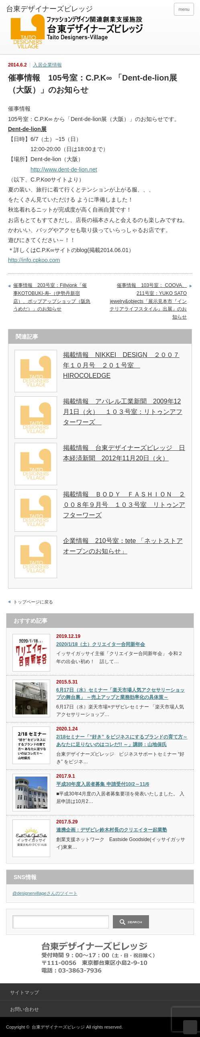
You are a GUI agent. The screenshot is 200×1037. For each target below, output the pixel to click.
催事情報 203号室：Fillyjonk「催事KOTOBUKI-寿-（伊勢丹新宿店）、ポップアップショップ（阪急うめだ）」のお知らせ (51, 297)
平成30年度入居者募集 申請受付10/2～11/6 (102, 784)
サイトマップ (24, 992)
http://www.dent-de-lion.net (64, 169)
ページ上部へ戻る (190, 1027)
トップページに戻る (33, 601)
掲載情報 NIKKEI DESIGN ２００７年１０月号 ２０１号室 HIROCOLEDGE (121, 365)
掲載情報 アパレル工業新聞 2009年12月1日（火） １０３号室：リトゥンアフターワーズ (122, 411)
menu (184, 9)
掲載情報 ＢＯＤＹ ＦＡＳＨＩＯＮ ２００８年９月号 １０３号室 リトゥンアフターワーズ (124, 504)
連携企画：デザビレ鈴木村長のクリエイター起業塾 (111, 830)
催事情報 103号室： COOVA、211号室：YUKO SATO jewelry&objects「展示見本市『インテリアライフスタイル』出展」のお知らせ (148, 300)
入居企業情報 (47, 65)
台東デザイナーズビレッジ (58, 1027)
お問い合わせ (24, 1009)
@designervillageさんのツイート (45, 893)
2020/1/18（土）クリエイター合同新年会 (100, 644)
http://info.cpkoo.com (34, 260)
